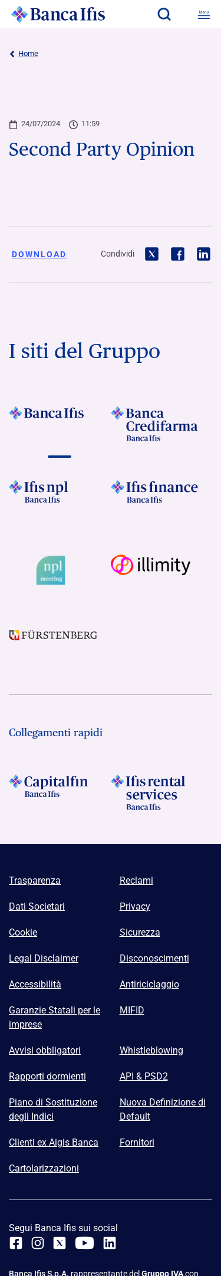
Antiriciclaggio (149, 984)
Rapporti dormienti (47, 1076)
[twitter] (59, 1243)
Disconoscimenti (154, 958)
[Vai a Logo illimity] (162, 570)
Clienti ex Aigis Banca (53, 1142)
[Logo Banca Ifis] (58, 14)
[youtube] (84, 1243)
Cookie (23, 932)
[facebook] (16, 1243)
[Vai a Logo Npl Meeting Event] (60, 570)
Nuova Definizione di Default (163, 1109)
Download (39, 254)
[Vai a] (60, 424)
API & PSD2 (144, 1076)
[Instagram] (38, 1243)
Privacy (135, 906)
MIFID (132, 1010)
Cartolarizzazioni (44, 1168)
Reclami (136, 880)
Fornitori (137, 1142)
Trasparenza (35, 880)
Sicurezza (140, 932)
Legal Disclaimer (43, 958)
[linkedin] (110, 1243)
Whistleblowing (151, 1050)
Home (23, 54)
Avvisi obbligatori (45, 1050)
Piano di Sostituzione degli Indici (53, 1109)
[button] (164, 14)
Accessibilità (35, 984)
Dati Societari (37, 906)
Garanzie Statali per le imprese (54, 1017)
